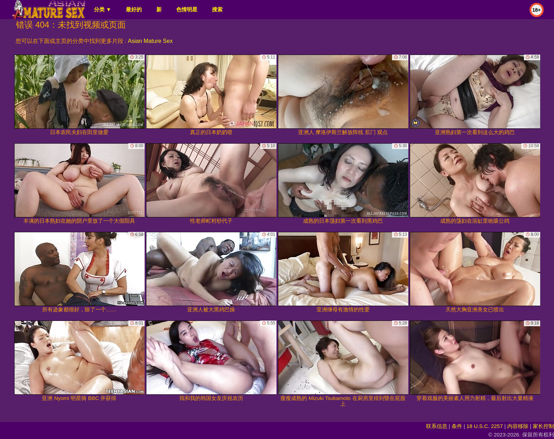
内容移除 (517, 426)
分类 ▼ (102, 9)
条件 (457, 426)
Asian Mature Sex (150, 41)
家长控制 (543, 426)
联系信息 (436, 426)
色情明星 (186, 9)
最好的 (134, 9)
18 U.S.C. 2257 (484, 426)
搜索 (217, 9)
